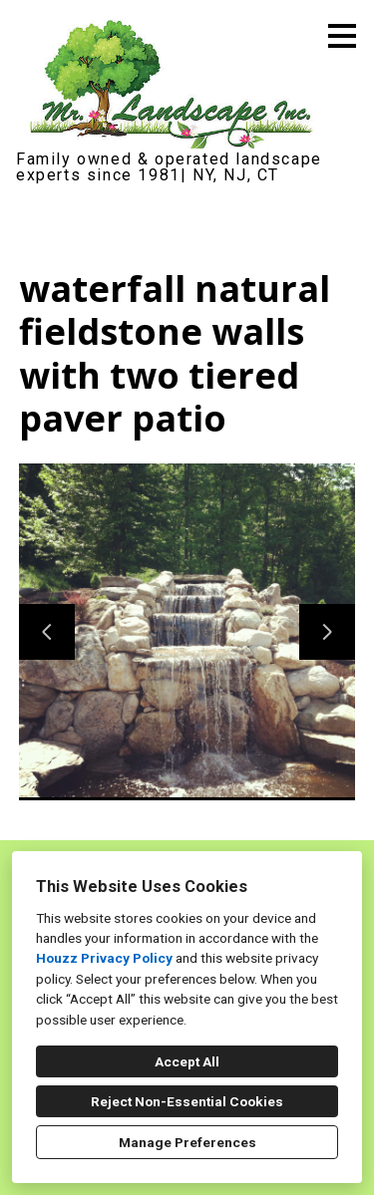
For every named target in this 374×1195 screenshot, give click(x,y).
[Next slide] (327, 632)
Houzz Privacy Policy (104, 958)
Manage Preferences (187, 1142)
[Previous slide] (47, 632)
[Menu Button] (342, 36)
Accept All (187, 1061)
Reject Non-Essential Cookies (187, 1101)
